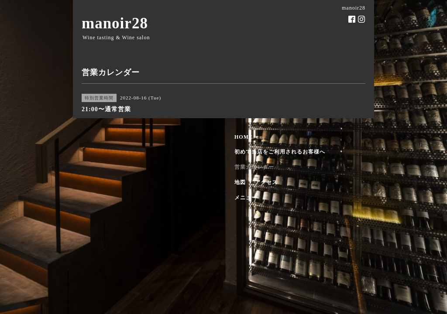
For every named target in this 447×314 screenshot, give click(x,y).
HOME (243, 137)
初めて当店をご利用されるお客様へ (279, 152)
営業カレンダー (254, 167)
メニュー (245, 198)
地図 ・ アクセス (256, 182)
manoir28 (115, 23)
